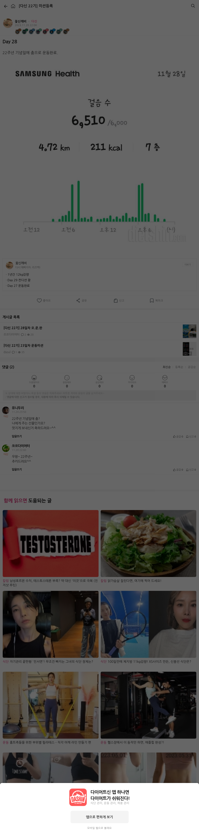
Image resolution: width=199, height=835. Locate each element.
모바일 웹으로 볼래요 (99, 828)
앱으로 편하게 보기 (99, 817)
